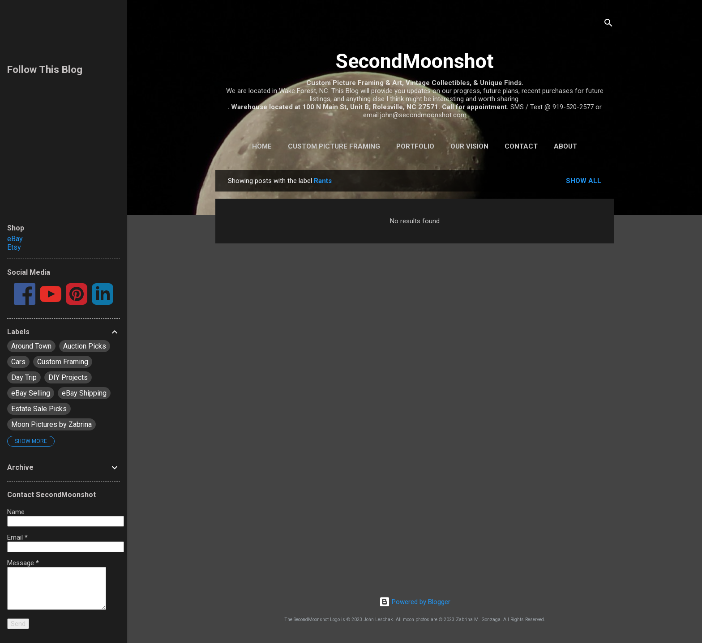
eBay (15, 238)
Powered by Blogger (414, 602)
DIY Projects (68, 377)
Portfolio (415, 146)
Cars (18, 362)
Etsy (14, 247)
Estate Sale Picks (39, 409)
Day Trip (24, 377)
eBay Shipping (84, 393)
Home (262, 146)
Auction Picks (84, 346)
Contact (521, 146)
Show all (583, 181)
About (565, 146)
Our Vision (469, 146)
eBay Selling (30, 393)
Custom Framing (62, 362)
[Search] (608, 24)
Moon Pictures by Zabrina (51, 424)
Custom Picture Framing (334, 146)
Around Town (31, 346)
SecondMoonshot (414, 61)
